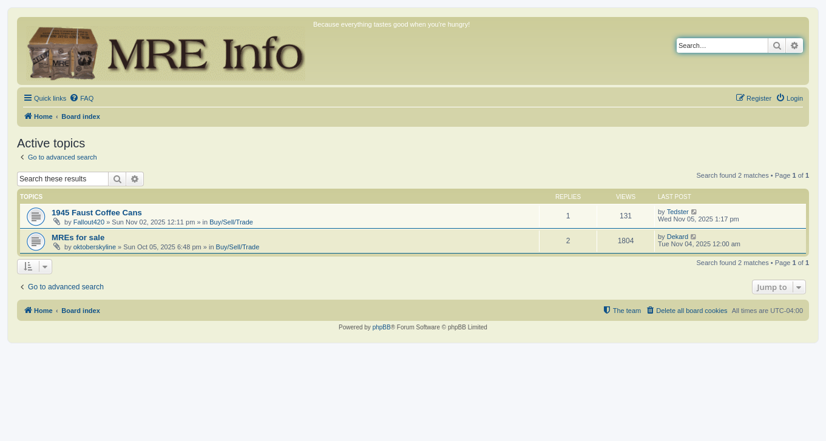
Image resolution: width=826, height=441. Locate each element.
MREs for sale (78, 237)
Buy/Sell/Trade (231, 222)
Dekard (677, 236)
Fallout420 (88, 222)
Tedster (678, 211)
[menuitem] (81, 98)
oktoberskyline (94, 247)
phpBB (382, 327)
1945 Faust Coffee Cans (97, 212)
